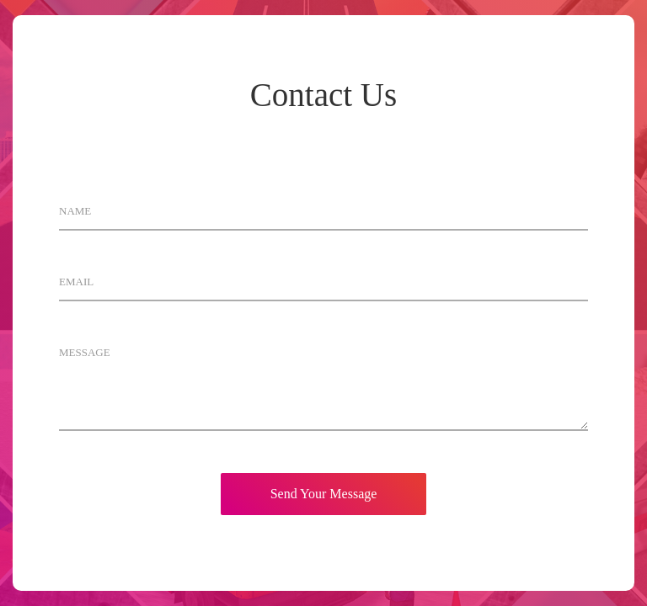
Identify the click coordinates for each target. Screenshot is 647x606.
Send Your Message (323, 493)
